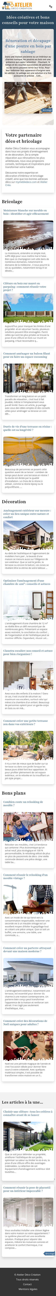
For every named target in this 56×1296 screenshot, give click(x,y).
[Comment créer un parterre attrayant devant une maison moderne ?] (28, 973)
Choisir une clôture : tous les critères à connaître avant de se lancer (28, 1113)
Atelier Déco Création (28, 1274)
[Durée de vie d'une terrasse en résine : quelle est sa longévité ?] (28, 452)
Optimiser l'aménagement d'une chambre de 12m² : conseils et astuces (26, 582)
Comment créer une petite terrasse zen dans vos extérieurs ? (25, 722)
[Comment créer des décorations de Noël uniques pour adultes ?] (28, 1046)
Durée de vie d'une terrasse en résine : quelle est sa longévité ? (27, 428)
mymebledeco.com (26, 182)
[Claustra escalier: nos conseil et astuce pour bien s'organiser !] (28, 676)
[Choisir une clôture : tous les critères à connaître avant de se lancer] (28, 1137)
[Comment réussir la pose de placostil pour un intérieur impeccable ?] (28, 1213)
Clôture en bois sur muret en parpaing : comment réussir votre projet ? (24, 287)
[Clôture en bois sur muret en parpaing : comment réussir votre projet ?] (28, 236)
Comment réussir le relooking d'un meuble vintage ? (25, 876)
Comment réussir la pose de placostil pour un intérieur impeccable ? (26, 1189)
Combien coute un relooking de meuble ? (23, 803)
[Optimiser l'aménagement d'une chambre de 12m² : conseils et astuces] (28, 536)
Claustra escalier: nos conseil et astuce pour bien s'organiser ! (28, 652)
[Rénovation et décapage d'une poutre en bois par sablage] (28, 97)
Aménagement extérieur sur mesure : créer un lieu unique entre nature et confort (27, 514)
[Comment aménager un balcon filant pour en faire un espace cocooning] (28, 379)
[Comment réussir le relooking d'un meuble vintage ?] (28, 827)
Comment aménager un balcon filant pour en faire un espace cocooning (26, 355)
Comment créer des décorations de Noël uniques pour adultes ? (25, 1022)
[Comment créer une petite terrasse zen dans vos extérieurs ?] (28, 746)
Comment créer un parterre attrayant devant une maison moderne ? (27, 949)
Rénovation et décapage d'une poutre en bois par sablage (28, 46)
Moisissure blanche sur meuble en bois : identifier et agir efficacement (26, 212)
